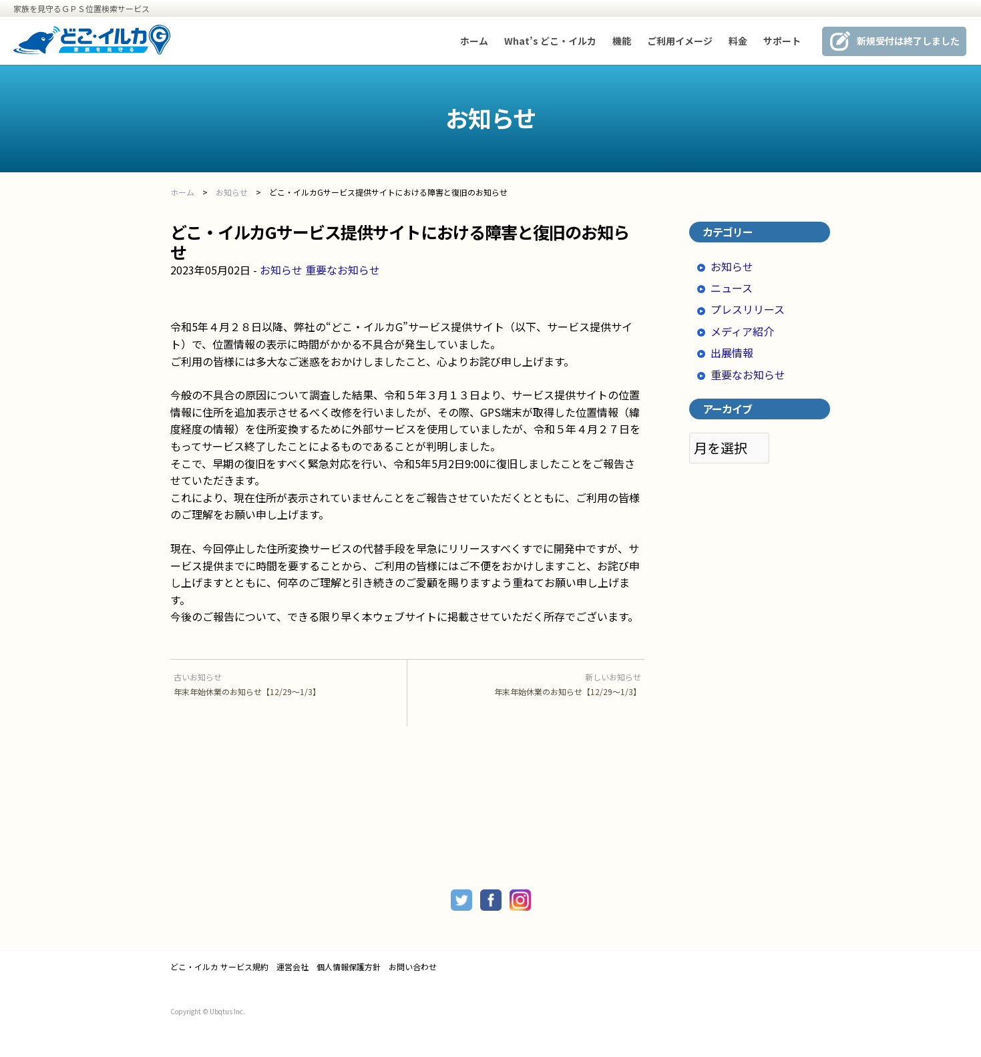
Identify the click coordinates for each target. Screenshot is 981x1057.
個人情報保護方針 (349, 967)
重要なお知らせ (342, 270)
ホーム (474, 40)
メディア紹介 (742, 331)
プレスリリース (748, 309)
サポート (782, 40)
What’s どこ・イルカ (550, 40)
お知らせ (281, 270)
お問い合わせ (413, 967)
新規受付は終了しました (908, 40)
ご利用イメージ (680, 40)
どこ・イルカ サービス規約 (219, 967)
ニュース (732, 288)
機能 (621, 40)
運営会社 (292, 967)
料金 (738, 40)
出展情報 (732, 353)
